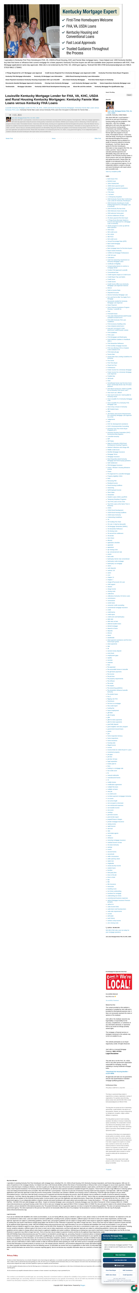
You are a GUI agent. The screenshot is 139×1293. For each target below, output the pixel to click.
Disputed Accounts (113, 292)
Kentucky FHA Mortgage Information (18, 76)
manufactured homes (114, 777)
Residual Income (113, 483)
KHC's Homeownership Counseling (118, 426)
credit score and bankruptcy (116, 617)
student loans (112, 868)
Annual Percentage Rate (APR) (117, 241)
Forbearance (111, 367)
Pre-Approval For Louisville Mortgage (119, 474)
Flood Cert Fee (112, 365)
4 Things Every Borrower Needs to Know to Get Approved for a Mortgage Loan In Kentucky (119, 221)
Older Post (98, 138)
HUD (109, 380)
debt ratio (110, 619)
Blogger (82, 1285)
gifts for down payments (115, 719)
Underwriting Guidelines (115, 517)
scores (110, 849)
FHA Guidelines (112, 332)
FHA (109, 311)
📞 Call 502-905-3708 (119, 1260)
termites (110, 870)
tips (109, 879)
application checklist (114, 542)
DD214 (110, 288)
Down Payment (112, 305)
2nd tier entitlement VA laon (116, 215)
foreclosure (111, 701)
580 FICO (110, 236)
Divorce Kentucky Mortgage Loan (118, 295)
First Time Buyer (112, 363)
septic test (111, 861)
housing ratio (111, 743)
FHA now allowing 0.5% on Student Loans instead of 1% (118, 348)
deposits (110, 631)
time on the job (112, 875)
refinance (110, 838)
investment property (114, 752)
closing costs (111, 591)
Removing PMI (112, 481)
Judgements (111, 419)
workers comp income (114, 920)
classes (110, 586)
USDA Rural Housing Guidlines (117, 512)
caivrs (109, 566)
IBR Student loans (113, 409)
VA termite (111, 535)
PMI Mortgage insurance (115, 465)
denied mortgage (113, 626)
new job (110, 791)
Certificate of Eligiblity (114, 264)
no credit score (112, 794)
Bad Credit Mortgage (114, 243)
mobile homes (112, 782)
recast (109, 835)
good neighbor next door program (118, 726)
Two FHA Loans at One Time (116, 501)
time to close (111, 877)
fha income (111, 674)
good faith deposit (113, 724)
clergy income (112, 589)
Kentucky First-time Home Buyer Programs (114, 73)
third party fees (112, 872)
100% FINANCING (113, 183)
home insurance (112, 740)
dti (108, 648)
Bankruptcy (111, 246)
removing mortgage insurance (117, 840)
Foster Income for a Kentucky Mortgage (120, 370)
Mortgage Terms (112, 454)
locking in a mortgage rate (115, 768)
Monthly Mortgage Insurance (116, 452)
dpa (109, 646)
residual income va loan (115, 842)
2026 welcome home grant (116, 213)
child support (111, 584)
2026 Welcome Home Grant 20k (117, 211)
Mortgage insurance (114, 456)
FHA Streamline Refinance (116, 343)
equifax (110, 658)
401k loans (111, 229)
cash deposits (112, 568)
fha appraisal (111, 667)
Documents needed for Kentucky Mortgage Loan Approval (117, 302)
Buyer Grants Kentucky (115, 250)
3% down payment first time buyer (118, 218)
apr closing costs (113, 549)
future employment (113, 710)
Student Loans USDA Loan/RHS (117, 497)
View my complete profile (113, 171)
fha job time (111, 676)
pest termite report (113, 817)
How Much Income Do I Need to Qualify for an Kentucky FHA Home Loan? (120, 389)
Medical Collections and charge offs (118, 447)
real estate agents (113, 833)
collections (111, 593)
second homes (112, 852)
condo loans (111, 603)
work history (111, 918)
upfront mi (111, 904)
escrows (110, 660)
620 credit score (112, 239)
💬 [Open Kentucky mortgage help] (134, 1287)
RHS (109, 478)
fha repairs (111, 685)
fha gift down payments (115, 671)
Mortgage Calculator (25, 86)
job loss (110, 756)
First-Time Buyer (111, 1270)
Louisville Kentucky (113, 436)
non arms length (112, 801)
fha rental (110, 683)
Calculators (111, 257)
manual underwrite (113, 775)
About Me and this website (82, 86)
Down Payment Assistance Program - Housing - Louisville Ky (119, 308)
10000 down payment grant (116, 186)
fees (109, 665)
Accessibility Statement (112, 1000)
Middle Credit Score (114, 450)
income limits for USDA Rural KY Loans (119, 750)
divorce (110, 633)
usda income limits (113, 906)
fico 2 (109, 696)
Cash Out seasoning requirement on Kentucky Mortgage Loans (119, 260)
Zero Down (111, 538)
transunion (111, 886)
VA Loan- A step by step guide (117, 524)
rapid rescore (112, 826)
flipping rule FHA (113, 699)
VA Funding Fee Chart (114, 522)
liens (109, 766)
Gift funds (110, 378)
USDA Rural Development (115, 510)
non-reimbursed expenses (115, 805)
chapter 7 (110, 579)
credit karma (111, 612)
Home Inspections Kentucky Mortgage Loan (115, 83)
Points (109, 471)
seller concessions (113, 856)
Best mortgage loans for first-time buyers (120, 248)
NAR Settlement (112, 463)
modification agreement (115, 784)
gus (109, 733)
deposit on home (113, 628)
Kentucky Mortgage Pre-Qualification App (109, 86)
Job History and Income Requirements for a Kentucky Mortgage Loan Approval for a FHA (120, 415)
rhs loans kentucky (113, 845)
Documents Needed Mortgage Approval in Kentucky (24, 83)
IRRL (109, 411)
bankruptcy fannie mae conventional (118, 559)
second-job (111, 854)
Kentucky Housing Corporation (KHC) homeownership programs (119, 433)
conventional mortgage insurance (118, 607)
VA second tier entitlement (115, 533)
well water (111, 916)
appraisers (111, 547)
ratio (109, 831)
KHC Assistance (128, 1270)
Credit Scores (112, 281)
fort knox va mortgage (114, 703)
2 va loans (111, 194)
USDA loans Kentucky (114, 515)
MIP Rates (111, 441)
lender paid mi (112, 764)
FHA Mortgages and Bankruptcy (117, 337)
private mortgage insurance (116, 821)
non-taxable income (113, 808)
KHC (109, 421)
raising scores (112, 824)
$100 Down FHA (113, 179)
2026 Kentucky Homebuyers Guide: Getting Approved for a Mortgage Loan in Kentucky (119, 204)
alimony (110, 540)
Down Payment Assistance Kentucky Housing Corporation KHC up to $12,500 (33, 80)
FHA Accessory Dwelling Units (117, 324)
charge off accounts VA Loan (116, 582)
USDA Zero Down (111, 1275)
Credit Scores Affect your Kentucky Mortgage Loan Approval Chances (118, 284)
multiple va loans (113, 789)
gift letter (110, 712)
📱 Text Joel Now (119, 1255)
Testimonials (10, 86)
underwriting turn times (114, 896)
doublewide (111, 637)
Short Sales (111, 492)
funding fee (111, 708)
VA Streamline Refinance (115, 529)
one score (110, 810)
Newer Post (9, 138)
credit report (111, 614)
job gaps (110, 754)
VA (108, 519)
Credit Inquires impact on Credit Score (119, 274)
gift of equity (111, 715)
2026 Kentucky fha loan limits (116, 208)
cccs (109, 575)
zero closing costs (113, 923)
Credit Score (111, 279)
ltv (108, 773)
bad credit (110, 556)
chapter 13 (111, 577)
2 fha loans (111, 192)
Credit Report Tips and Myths (116, 277)
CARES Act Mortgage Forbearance (118, 253)
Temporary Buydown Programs (117, 499)
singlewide (111, 863)
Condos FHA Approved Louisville (117, 270)
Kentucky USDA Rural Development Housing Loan (52, 86)
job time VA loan (112, 759)
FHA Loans (111, 335)
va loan (110, 913)
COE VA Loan (112, 255)
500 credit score (112, 232)
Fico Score (111, 360)
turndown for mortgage (114, 893)
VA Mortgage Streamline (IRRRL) (118, 526)
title (109, 882)
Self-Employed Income (114, 490)
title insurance (112, 884)
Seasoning (111, 487)
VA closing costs (112, 531)
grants (109, 731)
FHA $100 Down (112, 313)
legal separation (112, 761)
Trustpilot (108, 1169)
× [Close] (134, 1236)
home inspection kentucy (115, 736)
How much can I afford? (115, 392)
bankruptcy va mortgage (115, 563)
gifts (109, 717)
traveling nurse (112, 889)
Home (53, 138)
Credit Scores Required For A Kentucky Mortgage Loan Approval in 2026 (70, 73)
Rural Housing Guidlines (115, 485)
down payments (112, 644)
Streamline (111, 494)
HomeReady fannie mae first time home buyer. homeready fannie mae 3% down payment (120, 384)
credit (109, 610)
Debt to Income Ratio (114, 290)
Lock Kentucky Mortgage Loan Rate (84, 83)
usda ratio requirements (115, 911)
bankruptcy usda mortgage (116, 561)
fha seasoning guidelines (115, 688)
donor (109, 635)
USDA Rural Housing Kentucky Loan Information (82, 76)
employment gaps (113, 655)
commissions (111, 598)
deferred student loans (114, 623)
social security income (114, 865)
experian (110, 662)
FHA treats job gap (113, 352)
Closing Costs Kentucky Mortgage (57, 83)
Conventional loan (113, 272)
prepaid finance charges (115, 819)
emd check (111, 653)
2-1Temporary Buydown (115, 197)
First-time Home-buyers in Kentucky (100, 80)
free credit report (113, 706)
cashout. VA (111, 570)
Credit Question (127, 1275)
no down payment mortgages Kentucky (119, 796)
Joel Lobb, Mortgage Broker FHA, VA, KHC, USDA (120, 112)
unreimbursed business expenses (118, 898)
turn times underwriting (114, 891)
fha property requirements (115, 678)
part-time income (113, 814)
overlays (110, 812)
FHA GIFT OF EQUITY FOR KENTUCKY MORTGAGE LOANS (118, 329)
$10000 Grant (112, 181)
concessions (111, 600)
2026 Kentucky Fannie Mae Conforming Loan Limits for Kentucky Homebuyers (120, 199)
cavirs (109, 573)
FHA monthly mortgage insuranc (117, 346)
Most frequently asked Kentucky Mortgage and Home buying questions (119, 459)
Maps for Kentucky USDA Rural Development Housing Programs (117, 444)
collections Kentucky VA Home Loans (119, 596)
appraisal (110, 545)
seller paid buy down (114, 859)
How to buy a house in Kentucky (117, 407)
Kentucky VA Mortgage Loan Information (48, 76)
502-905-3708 (110, 930)
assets (109, 554)
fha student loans (113, 694)
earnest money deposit (114, 651)
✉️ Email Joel (119, 1265)
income (110, 747)
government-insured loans (115, 729)
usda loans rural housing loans (117, 909)
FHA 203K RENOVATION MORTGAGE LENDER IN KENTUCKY (119, 316)
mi (108, 780)
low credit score (112, 770)
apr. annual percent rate (115, 552)
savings (110, 847)
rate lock (110, 828)
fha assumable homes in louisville (118, 669)
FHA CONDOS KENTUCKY (116, 326)
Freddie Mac (111, 376)
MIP (109, 439)
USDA (109, 508)
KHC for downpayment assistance (118, 424)
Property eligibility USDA (115, 476)
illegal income (112, 745)
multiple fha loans (113, 787)
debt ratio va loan (113, 621)
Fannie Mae (111, 354)
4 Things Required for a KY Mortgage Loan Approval (23, 73)
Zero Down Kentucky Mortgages (74, 80)
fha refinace (111, 681)
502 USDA (111, 234)
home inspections (113, 738)
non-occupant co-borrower (115, 803)
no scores (110, 798)
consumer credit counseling (116, 605)
